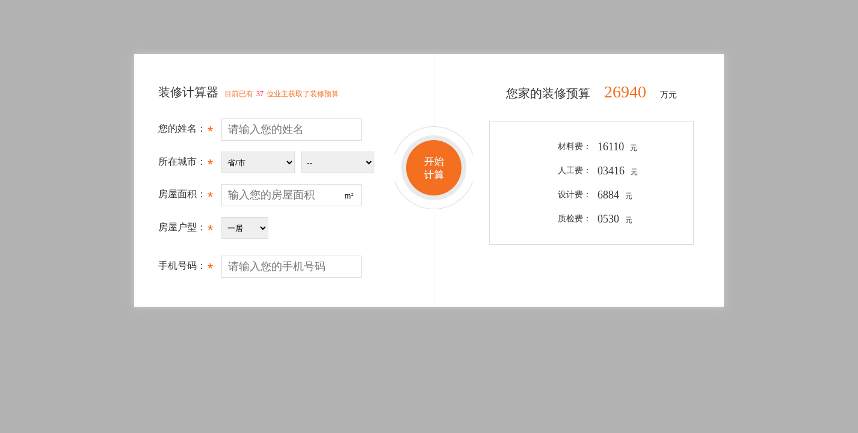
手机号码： (185, 269)
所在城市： (185, 165)
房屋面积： (185, 197)
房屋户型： (185, 230)
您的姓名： (185, 131)
